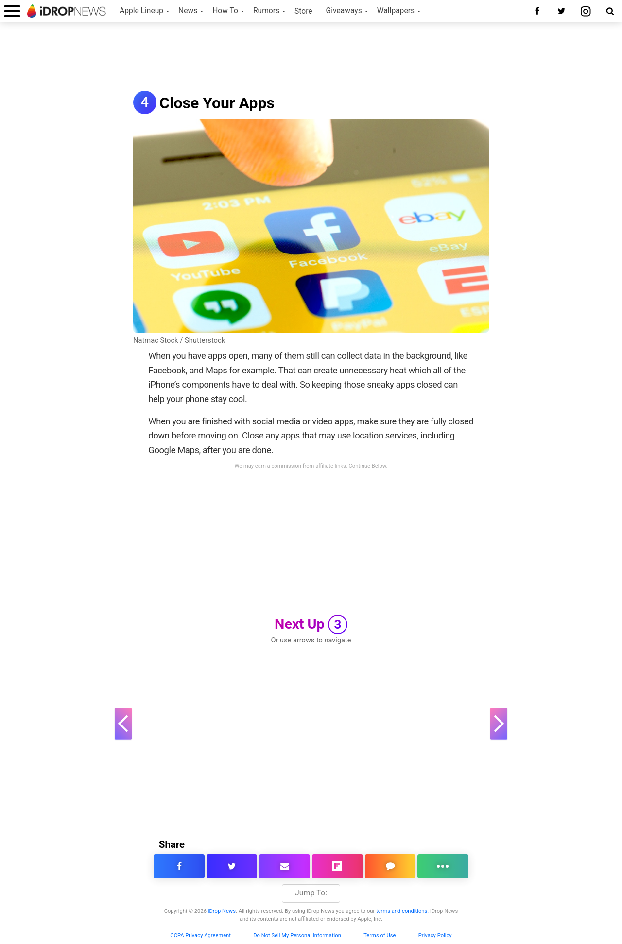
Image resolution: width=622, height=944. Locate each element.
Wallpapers (396, 10)
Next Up (311, 624)
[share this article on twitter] (232, 866)
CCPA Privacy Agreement (200, 935)
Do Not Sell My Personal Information (297, 935)
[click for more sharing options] (442, 866)
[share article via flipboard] (337, 866)
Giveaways (344, 10)
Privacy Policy (435, 935)
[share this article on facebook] (179, 866)
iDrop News (222, 911)
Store (303, 11)
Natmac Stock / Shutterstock (179, 340)
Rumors (266, 10)
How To (225, 10)
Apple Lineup (141, 10)
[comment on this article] (390, 866)
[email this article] (284, 866)
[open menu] (12, 11)
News (187, 10)
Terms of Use (379, 935)
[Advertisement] (311, 57)
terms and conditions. (402, 911)
